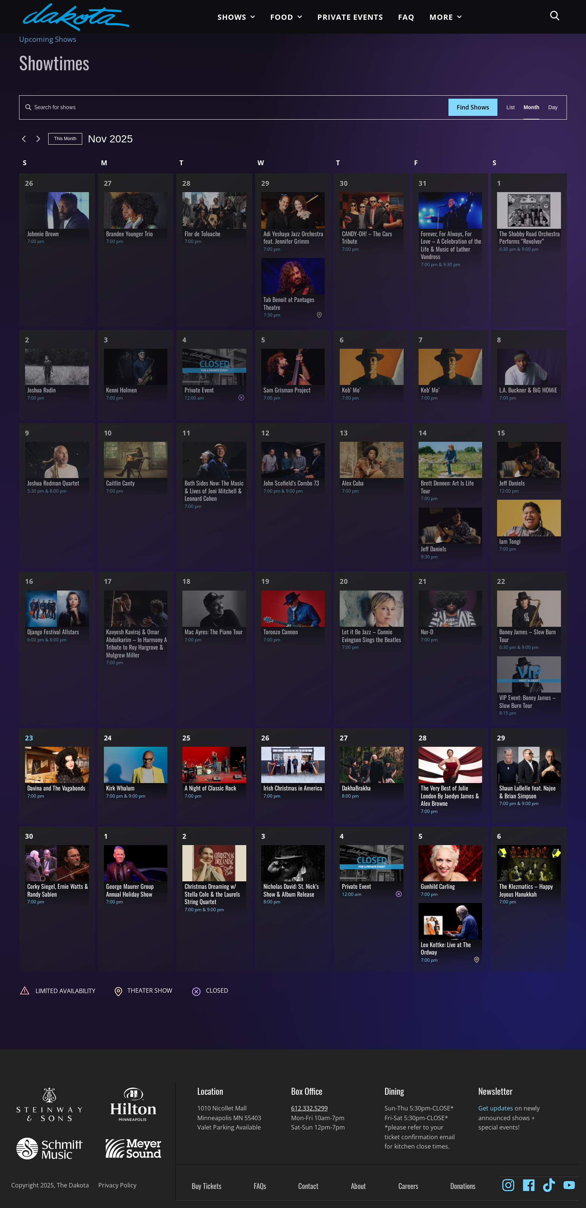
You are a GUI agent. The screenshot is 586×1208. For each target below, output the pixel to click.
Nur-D (427, 631)
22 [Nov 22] (501, 581)
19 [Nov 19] (265, 581)
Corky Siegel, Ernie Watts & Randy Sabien (57, 890)
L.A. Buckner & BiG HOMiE (528, 389)
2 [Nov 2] (27, 339)
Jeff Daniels (433, 548)
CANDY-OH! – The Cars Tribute (367, 237)
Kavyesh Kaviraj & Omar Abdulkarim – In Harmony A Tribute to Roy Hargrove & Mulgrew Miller (136, 643)
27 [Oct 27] (108, 183)
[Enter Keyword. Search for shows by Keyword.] (233, 107)
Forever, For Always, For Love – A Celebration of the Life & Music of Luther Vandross (451, 245)
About (358, 1186)
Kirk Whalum (120, 787)
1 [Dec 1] (106, 836)
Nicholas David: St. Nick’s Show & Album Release (291, 890)
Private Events (350, 17)
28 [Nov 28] (423, 737)
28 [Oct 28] (186, 183)
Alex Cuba (353, 482)
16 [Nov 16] (29, 581)
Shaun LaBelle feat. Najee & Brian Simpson (527, 791)
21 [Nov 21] (423, 581)
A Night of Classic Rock (210, 787)
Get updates (495, 1108)
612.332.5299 (309, 1108)
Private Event (199, 389)
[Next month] (38, 139)
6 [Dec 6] (499, 836)
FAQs (260, 1186)
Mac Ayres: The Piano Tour (214, 631)
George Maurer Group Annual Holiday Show (130, 890)
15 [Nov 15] (501, 432)
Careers (408, 1186)
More (445, 16)
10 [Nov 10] (108, 432)
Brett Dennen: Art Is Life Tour (447, 486)
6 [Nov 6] (342, 339)
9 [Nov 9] (27, 432)
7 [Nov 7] (421, 339)
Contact (308, 1186)
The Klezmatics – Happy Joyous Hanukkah (526, 890)
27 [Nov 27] (344, 737)
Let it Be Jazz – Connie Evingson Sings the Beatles (371, 635)
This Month (65, 138)
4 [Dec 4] (342, 836)
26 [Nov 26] (265, 737)
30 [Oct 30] (344, 183)
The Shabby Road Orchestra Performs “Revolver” (529, 237)
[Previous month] (23, 139)
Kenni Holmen (121, 389)
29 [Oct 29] (265, 183)
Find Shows (473, 107)
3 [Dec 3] (263, 836)
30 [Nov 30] (29, 836)
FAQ (406, 17)
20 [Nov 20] (344, 581)
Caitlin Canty (120, 482)
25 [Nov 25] (186, 737)
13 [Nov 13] (344, 432)
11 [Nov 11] (186, 432)
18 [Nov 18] (186, 581)
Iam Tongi (510, 541)
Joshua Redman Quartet (53, 482)
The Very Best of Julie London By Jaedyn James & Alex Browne (450, 795)
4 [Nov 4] (184, 339)
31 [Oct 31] (423, 183)
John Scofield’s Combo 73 (291, 482)
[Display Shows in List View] (510, 107)
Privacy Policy (117, 1185)
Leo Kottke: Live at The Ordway (446, 948)
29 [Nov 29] (501, 737)
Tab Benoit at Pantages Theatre (288, 303)
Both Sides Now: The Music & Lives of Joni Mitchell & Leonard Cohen (214, 490)
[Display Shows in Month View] (531, 107)
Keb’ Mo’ (351, 389)
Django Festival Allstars (53, 631)
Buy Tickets (206, 1186)
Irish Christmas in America (292, 787)
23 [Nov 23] (29, 737)
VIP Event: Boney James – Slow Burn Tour (527, 701)
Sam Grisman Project (287, 389)
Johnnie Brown (43, 233)
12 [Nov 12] (265, 432)
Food (286, 16)
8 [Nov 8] (499, 339)
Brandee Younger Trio (129, 233)
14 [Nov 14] (423, 432)
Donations (462, 1186)
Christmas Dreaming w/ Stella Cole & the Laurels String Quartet (212, 894)
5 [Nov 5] (263, 339)
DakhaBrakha (356, 787)
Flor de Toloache (202, 233)
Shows (236, 16)
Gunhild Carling (438, 886)
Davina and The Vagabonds (56, 787)
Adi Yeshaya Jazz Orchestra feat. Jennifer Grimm (293, 237)
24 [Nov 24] (108, 737)
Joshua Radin (41, 389)
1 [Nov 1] (499, 183)
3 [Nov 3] (106, 339)
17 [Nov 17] (108, 581)
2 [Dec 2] (184, 836)
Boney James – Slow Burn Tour (527, 635)
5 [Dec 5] (421, 836)
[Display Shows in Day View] (553, 107)
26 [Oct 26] (29, 183)
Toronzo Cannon (280, 631)
